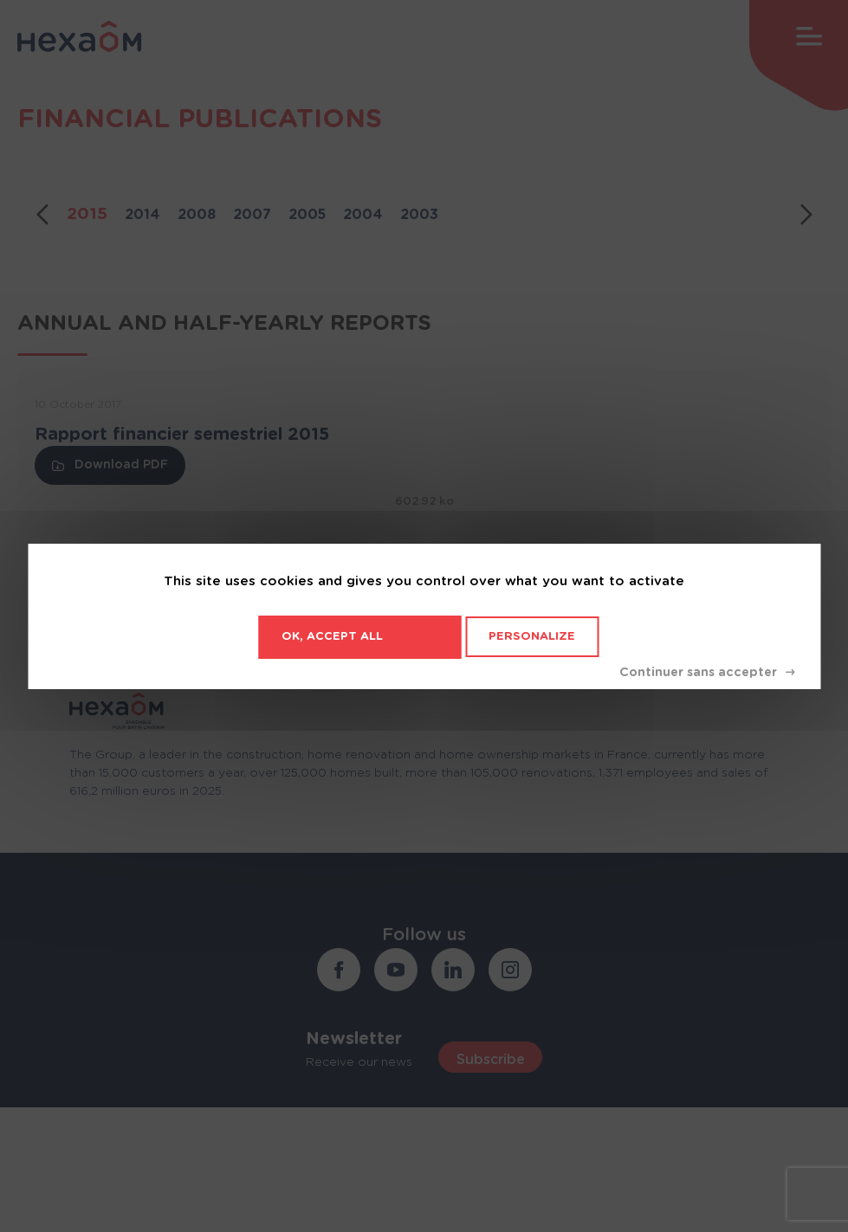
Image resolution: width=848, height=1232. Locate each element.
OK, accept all (332, 636)
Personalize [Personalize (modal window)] (532, 636)
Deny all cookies (706, 673)
